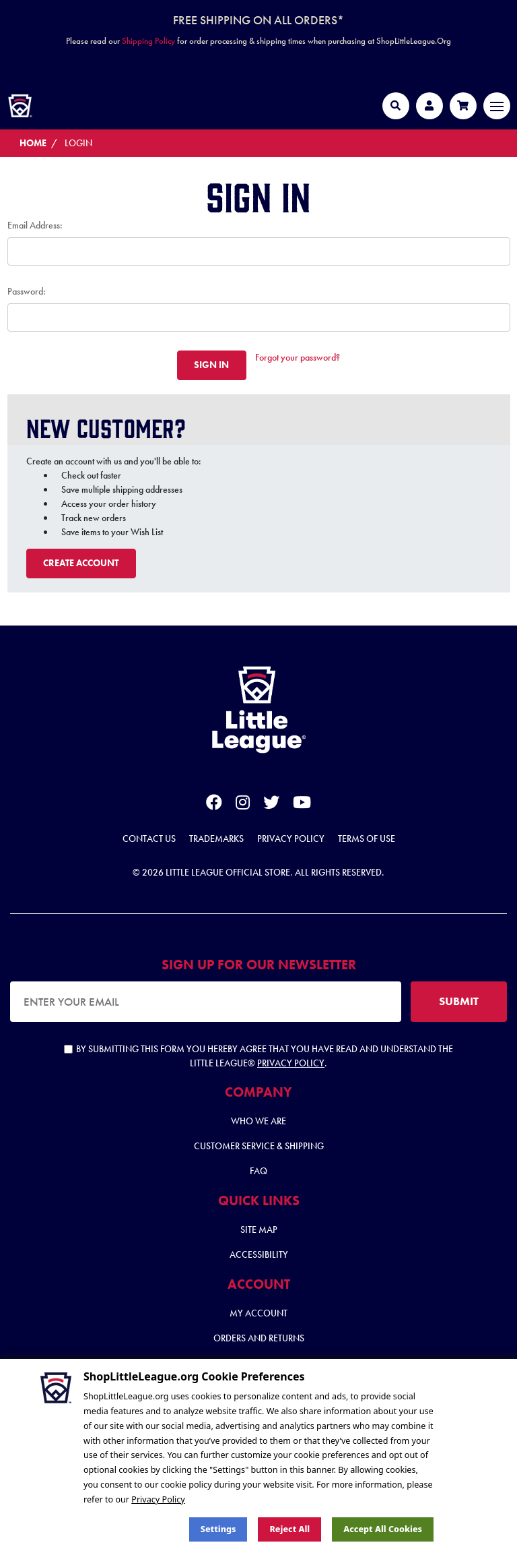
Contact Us (149, 838)
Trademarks (216, 838)
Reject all (289, 1529)
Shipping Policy (148, 41)
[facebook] (214, 804)
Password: (26, 291)
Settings (218, 1529)
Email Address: (35, 225)
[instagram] (242, 804)
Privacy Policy (290, 838)
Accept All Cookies (382, 1529)
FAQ (258, 1171)
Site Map (258, 1229)
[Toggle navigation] (496, 105)
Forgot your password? (297, 357)
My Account (258, 1313)
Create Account (80, 563)
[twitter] (271, 804)
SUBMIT (459, 1001)
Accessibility (259, 1254)
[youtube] (302, 804)
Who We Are (258, 1121)
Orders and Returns (258, 1338)
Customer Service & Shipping (259, 1146)
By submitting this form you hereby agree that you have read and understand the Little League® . (258, 1056)
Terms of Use (366, 838)
